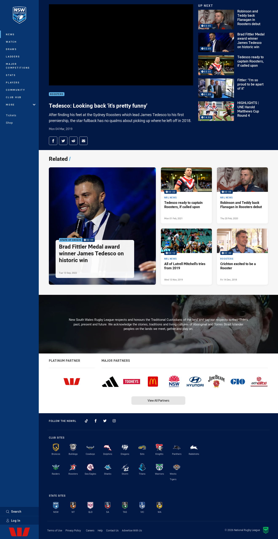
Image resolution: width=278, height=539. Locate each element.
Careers (90, 530)
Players (13, 82)
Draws (11, 49)
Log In (13, 521)
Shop (9, 123)
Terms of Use (54, 530)
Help (100, 530)
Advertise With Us (132, 530)
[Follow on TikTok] (86, 421)
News (10, 34)
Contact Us (112, 530)
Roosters (56, 94)
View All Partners (158, 400)
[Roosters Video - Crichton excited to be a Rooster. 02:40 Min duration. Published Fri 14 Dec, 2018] (242, 257)
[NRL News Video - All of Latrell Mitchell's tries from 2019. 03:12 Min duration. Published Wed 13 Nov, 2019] (186, 257)
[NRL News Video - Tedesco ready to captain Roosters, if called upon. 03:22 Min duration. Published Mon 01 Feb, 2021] (186, 195)
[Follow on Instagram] (114, 421)
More (20, 104)
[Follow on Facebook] (95, 421)
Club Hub (13, 97)
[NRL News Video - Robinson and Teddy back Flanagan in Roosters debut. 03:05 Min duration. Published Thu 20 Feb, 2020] (242, 195)
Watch (11, 41)
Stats (11, 75)
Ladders (13, 56)
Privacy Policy (73, 530)
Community (15, 89)
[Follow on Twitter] (105, 421)
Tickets (11, 115)
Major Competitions (18, 65)
